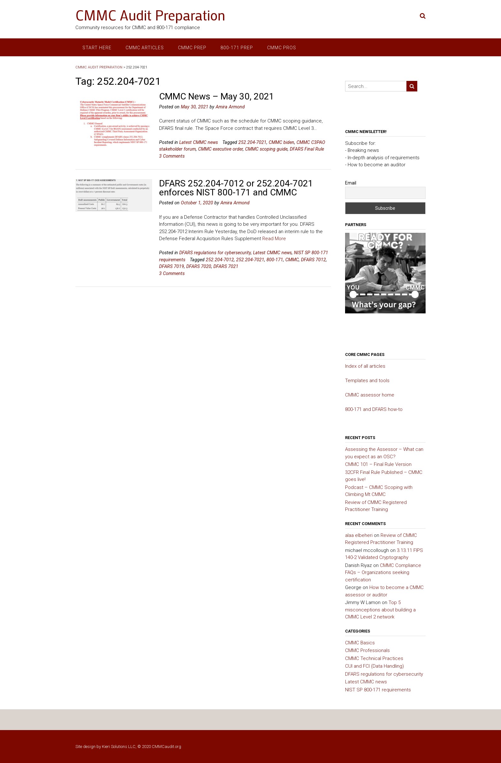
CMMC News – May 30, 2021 (216, 96)
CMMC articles (145, 47)
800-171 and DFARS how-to (374, 409)
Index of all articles (365, 366)
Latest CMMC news (198, 142)
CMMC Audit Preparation (150, 15)
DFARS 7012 (313, 259)
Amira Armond (230, 106)
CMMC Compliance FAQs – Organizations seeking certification (383, 572)
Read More (274, 238)
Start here (97, 47)
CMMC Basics (360, 643)
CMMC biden (281, 142)
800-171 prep (236, 47)
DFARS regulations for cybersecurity (215, 252)
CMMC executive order (220, 149)
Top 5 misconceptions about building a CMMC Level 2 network (380, 610)
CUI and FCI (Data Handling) (374, 666)
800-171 (274, 259)
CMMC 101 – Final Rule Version (378, 464)
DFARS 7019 (171, 266)
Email (350, 182)
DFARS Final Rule (307, 149)
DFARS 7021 (225, 266)
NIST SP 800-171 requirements (378, 690)
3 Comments (172, 156)
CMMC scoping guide (266, 149)
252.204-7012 (220, 259)
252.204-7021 (252, 142)
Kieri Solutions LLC (118, 746)
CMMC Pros (281, 47)
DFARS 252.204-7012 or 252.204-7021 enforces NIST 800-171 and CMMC (236, 188)
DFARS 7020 (198, 266)
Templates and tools (367, 380)
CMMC (292, 259)
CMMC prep (192, 47)
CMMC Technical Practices (374, 658)
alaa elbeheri (359, 535)
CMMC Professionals (367, 650)
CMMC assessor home (369, 395)
